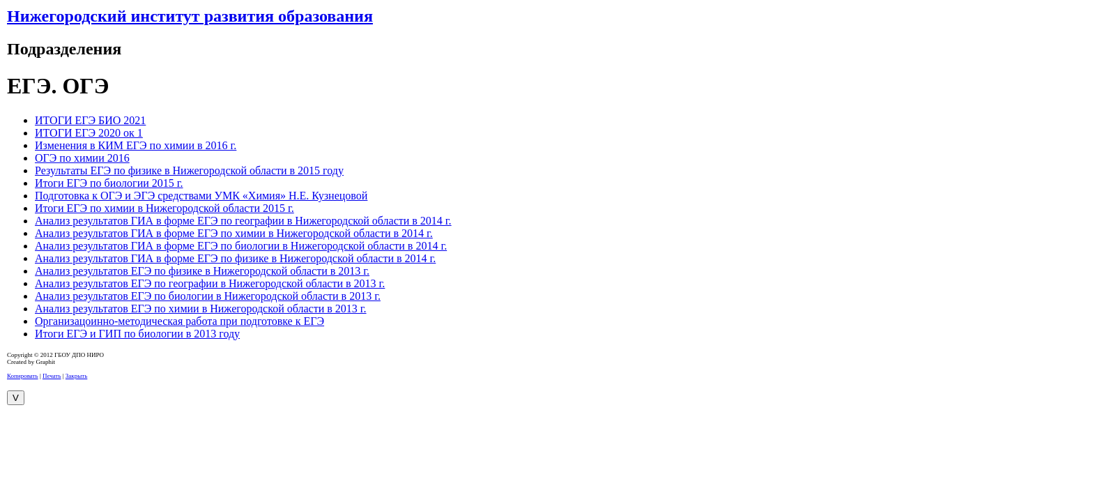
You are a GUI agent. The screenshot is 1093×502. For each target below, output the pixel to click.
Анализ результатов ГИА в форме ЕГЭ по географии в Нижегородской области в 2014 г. (243, 221)
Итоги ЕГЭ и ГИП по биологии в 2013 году (137, 334)
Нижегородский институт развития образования (190, 16)
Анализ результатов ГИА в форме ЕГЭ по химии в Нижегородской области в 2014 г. (234, 233)
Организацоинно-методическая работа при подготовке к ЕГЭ (179, 321)
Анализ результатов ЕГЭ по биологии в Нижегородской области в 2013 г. (208, 296)
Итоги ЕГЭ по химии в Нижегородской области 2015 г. (164, 208)
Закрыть (76, 375)
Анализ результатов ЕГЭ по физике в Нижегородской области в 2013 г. (202, 271)
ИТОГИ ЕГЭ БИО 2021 (90, 120)
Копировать (22, 375)
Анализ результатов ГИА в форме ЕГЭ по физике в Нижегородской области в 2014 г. (235, 258)
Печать (52, 375)
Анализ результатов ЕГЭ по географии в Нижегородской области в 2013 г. (210, 283)
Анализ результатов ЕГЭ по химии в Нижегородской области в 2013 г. (201, 308)
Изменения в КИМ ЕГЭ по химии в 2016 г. (135, 145)
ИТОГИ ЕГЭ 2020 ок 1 (89, 133)
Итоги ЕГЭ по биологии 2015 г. (109, 183)
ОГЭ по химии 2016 (82, 158)
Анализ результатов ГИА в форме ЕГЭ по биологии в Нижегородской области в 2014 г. (241, 246)
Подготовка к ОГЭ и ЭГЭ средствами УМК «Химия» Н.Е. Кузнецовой (201, 195)
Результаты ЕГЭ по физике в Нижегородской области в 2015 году (189, 170)
